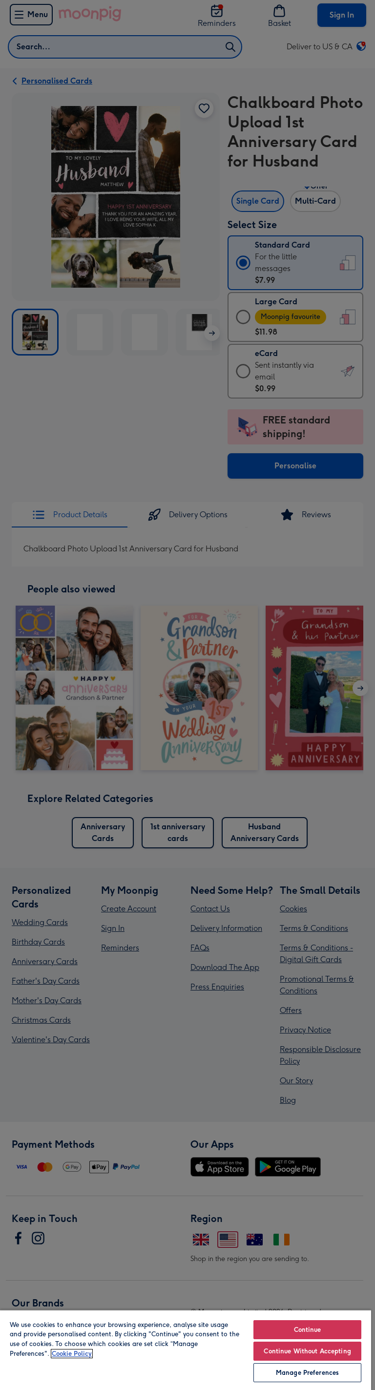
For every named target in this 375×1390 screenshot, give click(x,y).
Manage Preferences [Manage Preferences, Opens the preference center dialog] (307, 1372)
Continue (307, 1329)
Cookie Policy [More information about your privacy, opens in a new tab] (72, 1353)
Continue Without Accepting (307, 1351)
